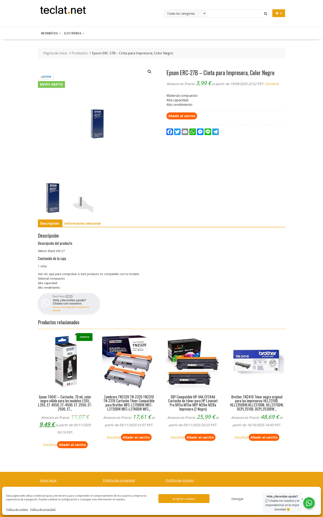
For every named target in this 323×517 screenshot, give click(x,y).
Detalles (271, 84)
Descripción (49, 223)
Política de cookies (17, 509)
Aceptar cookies (184, 499)
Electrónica (72, 33)
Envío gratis (51, 84)
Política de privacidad (42, 509)
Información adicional (82, 223)
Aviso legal (48, 480)
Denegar (237, 499)
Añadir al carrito (181, 116)
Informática (49, 33)
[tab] (49, 223)
